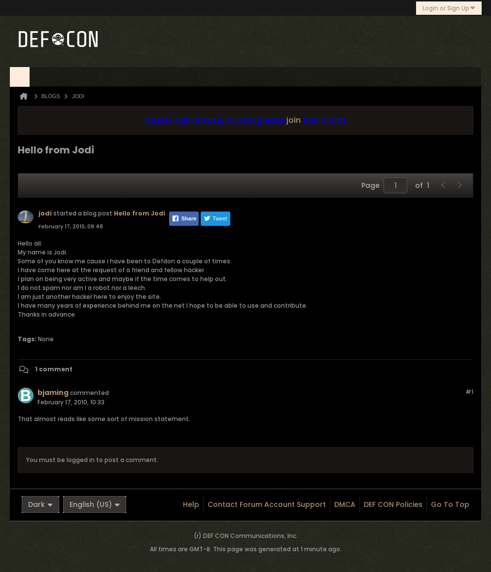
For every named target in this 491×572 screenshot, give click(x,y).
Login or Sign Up (448, 8)
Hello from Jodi (139, 213)
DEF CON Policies (393, 504)
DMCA (344, 504)
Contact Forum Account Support (267, 504)
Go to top (450, 504)
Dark (40, 504)
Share (184, 218)
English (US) (95, 504)
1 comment (53, 369)
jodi (45, 213)
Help (191, 504)
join (293, 120)
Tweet (215, 218)
